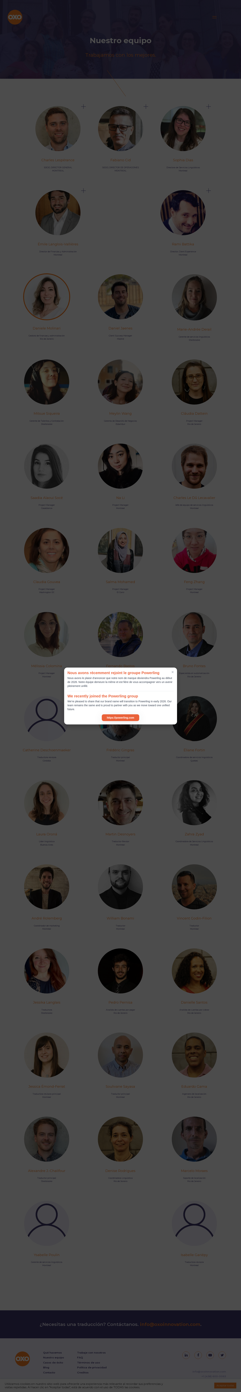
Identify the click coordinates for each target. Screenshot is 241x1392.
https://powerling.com (120, 717)
